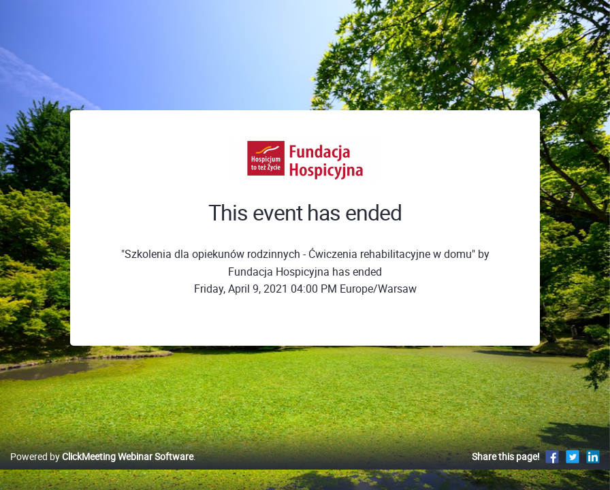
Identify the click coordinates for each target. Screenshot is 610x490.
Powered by (101, 470)
